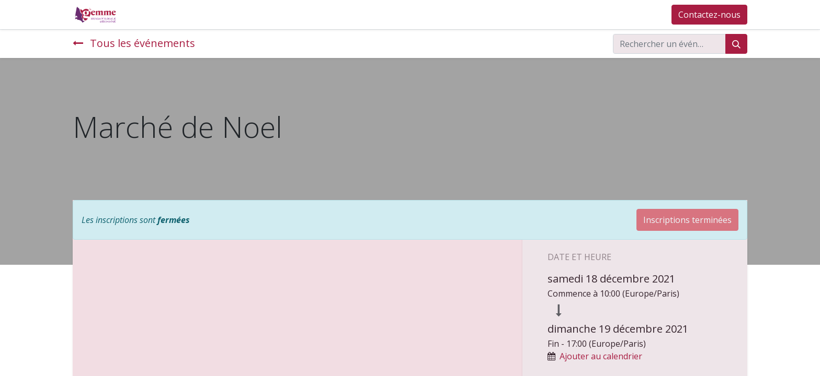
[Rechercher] (736, 44)
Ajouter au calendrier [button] (601, 356)
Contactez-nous (709, 14)
